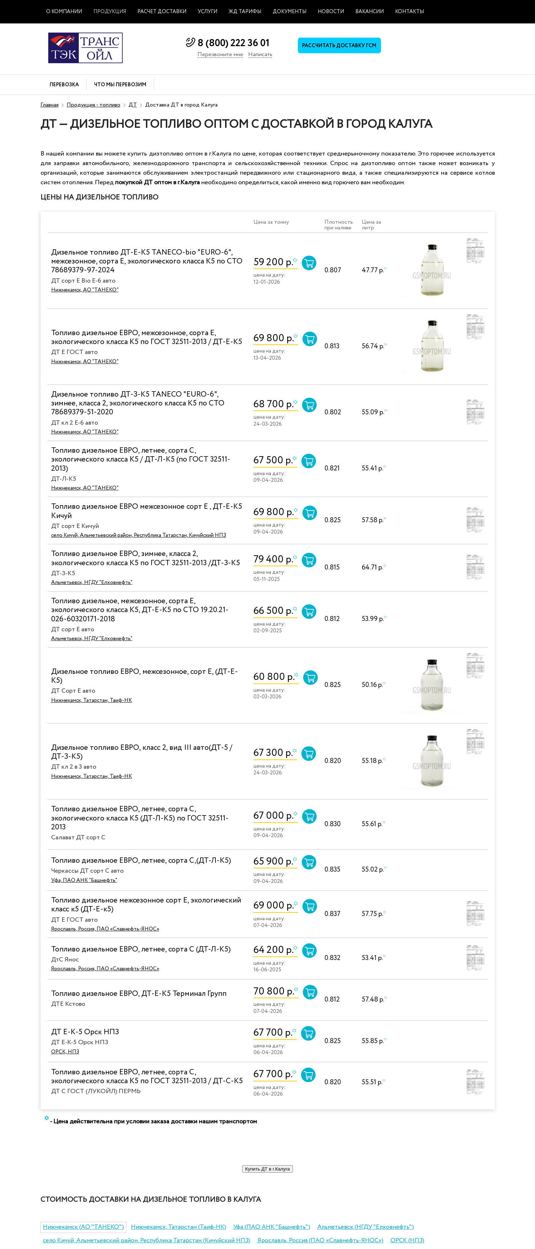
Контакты (409, 11)
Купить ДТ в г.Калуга (267, 1169)
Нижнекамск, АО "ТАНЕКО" (85, 290)
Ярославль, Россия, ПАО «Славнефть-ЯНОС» (105, 929)
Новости (331, 11)
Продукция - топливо (93, 105)
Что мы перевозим (120, 85)
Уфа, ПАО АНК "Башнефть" (84, 880)
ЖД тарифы (245, 11)
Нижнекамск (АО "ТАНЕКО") (83, 1227)
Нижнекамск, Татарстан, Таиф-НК (91, 700)
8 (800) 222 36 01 (233, 43)
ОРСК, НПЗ (65, 1052)
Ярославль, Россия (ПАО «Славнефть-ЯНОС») (320, 1240)
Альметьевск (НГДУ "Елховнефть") (365, 1227)
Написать (260, 55)
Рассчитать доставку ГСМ (341, 46)
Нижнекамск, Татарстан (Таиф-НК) (178, 1227)
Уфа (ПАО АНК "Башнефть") (271, 1227)
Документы (289, 11)
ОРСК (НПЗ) (407, 1240)
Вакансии (369, 11)
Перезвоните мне (220, 55)
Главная (49, 105)
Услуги (207, 11)
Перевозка (64, 85)
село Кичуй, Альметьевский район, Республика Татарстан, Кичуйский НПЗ (138, 535)
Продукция (109, 11)
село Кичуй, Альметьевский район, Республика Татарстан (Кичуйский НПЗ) (146, 1240)
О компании (64, 11)
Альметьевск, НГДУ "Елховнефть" (91, 583)
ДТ (133, 105)
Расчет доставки (161, 11)
